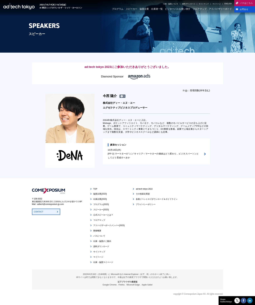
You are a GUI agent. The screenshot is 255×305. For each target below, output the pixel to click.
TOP (95, 189)
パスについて (99, 236)
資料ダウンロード (188, 4)
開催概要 (97, 231)
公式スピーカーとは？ (103, 215)
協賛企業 (144, 9)
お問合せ (244, 9)
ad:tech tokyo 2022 (144, 189)
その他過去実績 (143, 194)
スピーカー (131, 9)
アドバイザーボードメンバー (109, 225)
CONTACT (38, 212)
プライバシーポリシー (146, 204)
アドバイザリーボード (220, 9)
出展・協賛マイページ (103, 262)
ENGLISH (228, 4)
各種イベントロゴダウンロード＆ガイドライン (156, 199)
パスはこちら (246, 3)
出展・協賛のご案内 (102, 241)
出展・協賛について (170, 4)
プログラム (117, 9)
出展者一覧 (157, 9)
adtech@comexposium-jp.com (50, 204)
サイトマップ (204, 4)
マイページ (216, 4)
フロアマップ (200, 9)
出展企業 (100, 199)
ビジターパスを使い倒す (177, 9)
